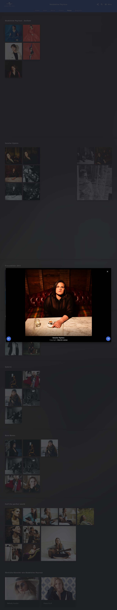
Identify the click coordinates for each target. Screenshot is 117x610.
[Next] (108, 339)
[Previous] (9, 339)
